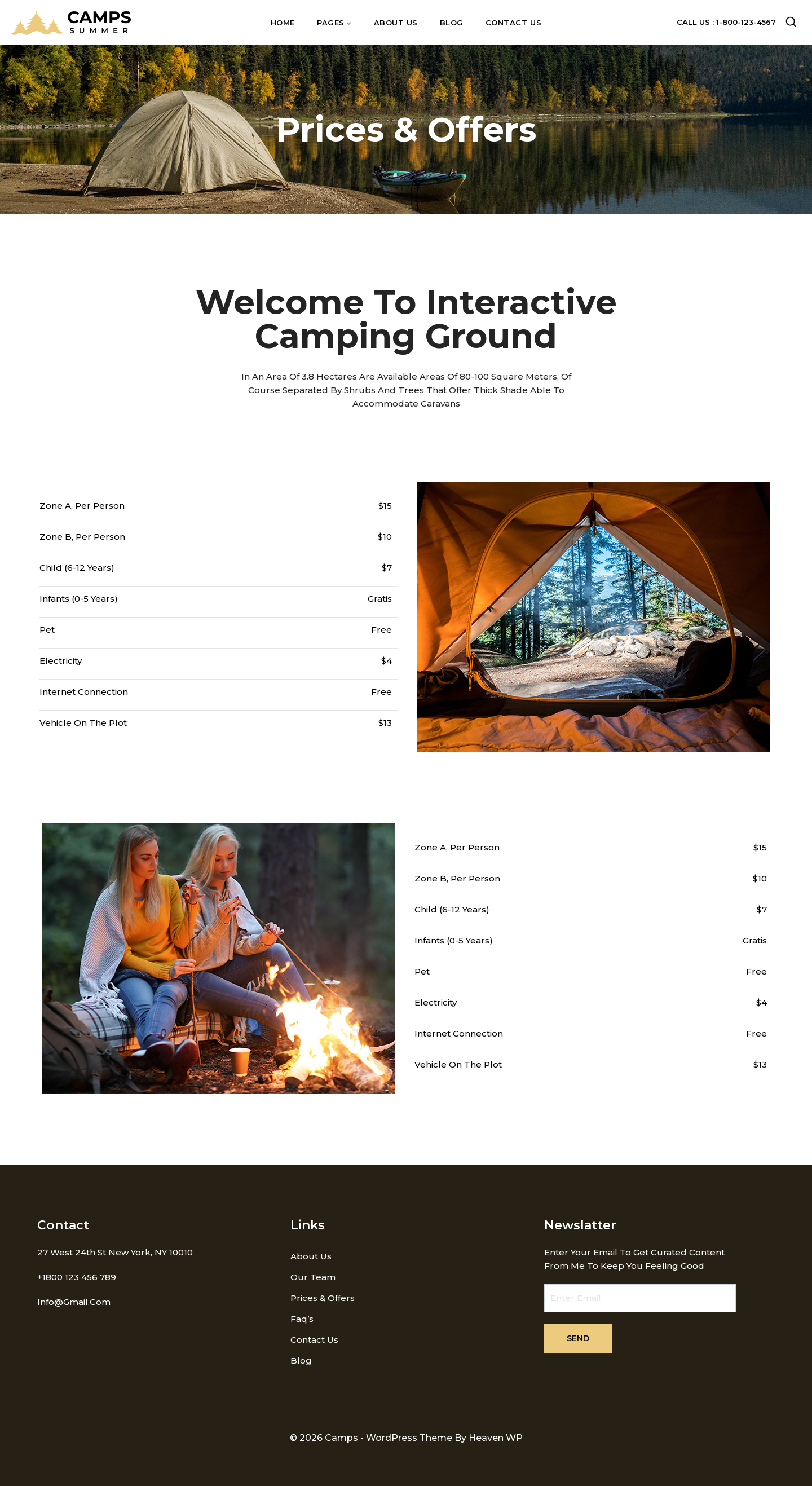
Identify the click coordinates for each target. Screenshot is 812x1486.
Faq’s (302, 1318)
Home (283, 22)
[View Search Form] (791, 23)
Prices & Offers (322, 1298)
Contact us (513, 22)
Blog (452, 22)
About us (396, 22)
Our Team (313, 1277)
